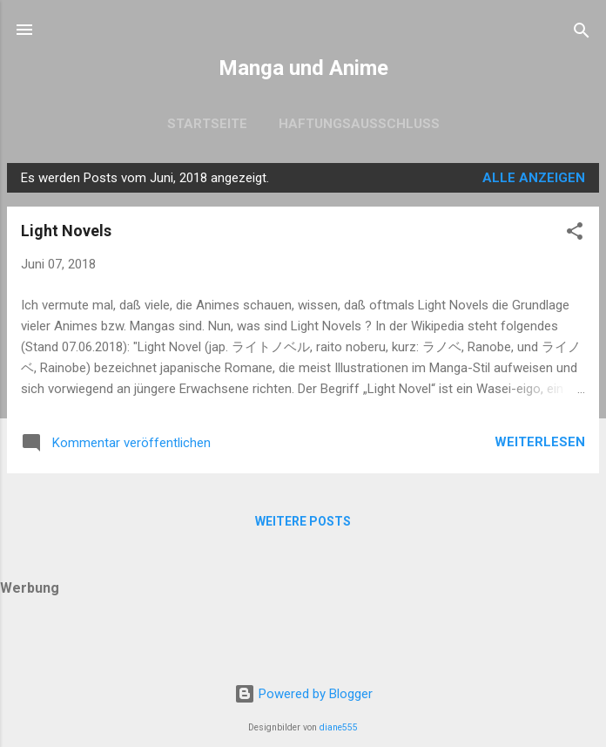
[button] (574, 232)
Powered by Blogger (303, 694)
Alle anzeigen (533, 178)
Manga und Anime (303, 68)
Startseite (207, 124)
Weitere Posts (303, 521)
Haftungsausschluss (359, 124)
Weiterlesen (540, 442)
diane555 (339, 727)
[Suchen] (581, 32)
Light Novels (66, 230)
